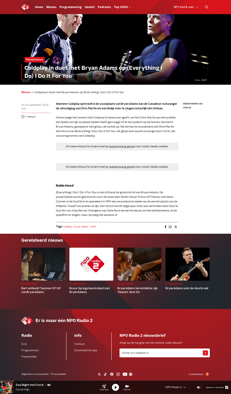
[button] (104, 387)
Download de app (85, 350)
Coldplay (68, 226)
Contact (79, 344)
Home (39, 7)
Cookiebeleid (196, 374)
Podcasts (104, 7)
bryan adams (81, 226)
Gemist (90, 7)
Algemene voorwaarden (35, 374)
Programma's (30, 350)
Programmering (71, 7)
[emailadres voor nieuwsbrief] (165, 353)
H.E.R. (93, 226)
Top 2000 (122, 7)
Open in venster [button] (217, 387)
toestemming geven (122, 146)
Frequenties (29, 356)
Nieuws (51, 7)
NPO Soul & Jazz (186, 7)
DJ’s (24, 344)
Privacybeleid (58, 374)
